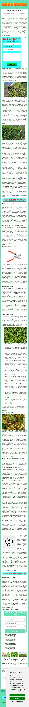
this (3, 553)
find (6, 580)
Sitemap (3, 690)
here (11, 607)
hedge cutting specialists (16, 602)
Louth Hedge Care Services (10, 609)
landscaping (5, 497)
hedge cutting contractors (15, 272)
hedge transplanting (19, 469)
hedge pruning (23, 517)
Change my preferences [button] (17, 701)
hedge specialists (19, 187)
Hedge (3, 177)
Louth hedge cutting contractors (10, 501)
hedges (16, 17)
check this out (9, 567)
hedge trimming (8, 167)
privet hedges (15, 406)
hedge (23, 71)
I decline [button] (17, 698)
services (18, 194)
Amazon (16, 565)
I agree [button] (17, 695)
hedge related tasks (12, 524)
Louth (21, 177)
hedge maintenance (19, 594)
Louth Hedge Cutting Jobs (18, 664)
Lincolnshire (5, 525)
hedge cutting (15, 168)
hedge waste (5, 173)
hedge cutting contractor (15, 68)
